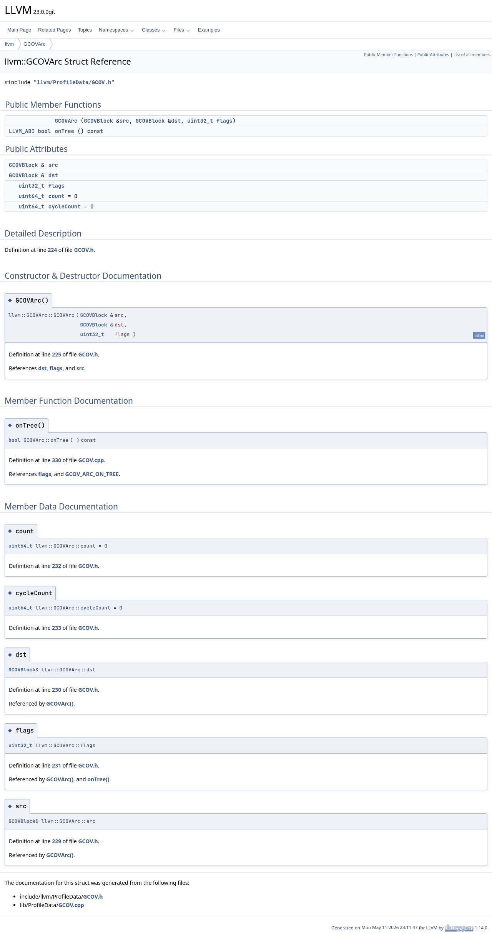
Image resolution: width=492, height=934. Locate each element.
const (95, 131)
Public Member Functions (388, 54)
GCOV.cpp (91, 460)
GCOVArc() (59, 703)
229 (56, 841)
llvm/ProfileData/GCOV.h (74, 82)
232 (56, 565)
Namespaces (116, 30)
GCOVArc (34, 44)
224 (52, 249)
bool (44, 131)
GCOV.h (83, 249)
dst (176, 120)
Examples (209, 30)
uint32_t (200, 120)
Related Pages (54, 30)
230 (56, 689)
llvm (9, 44)
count (56, 196)
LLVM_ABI (22, 131)
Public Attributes (433, 54)
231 (56, 765)
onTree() (98, 779)
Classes (154, 30)
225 (56, 354)
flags (224, 120)
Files (181, 30)
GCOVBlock (98, 120)
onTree (64, 131)
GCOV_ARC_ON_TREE (91, 474)
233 (56, 627)
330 (56, 460)
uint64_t (31, 196)
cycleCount (64, 206)
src (124, 120)
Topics (85, 30)
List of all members (472, 54)
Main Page (19, 30)
